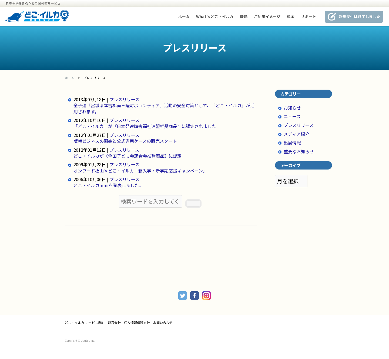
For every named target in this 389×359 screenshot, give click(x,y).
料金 (290, 16)
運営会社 (114, 322)
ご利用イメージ (267, 16)
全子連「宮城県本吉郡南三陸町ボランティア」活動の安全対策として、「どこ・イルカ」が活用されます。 (163, 108)
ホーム (184, 16)
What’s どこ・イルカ (214, 16)
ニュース (292, 116)
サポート (308, 16)
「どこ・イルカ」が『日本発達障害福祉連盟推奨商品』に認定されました (144, 126)
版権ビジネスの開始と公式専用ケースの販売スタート (125, 141)
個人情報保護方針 (137, 322)
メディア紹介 (296, 134)
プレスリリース (124, 99)
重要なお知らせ (299, 151)
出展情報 (292, 142)
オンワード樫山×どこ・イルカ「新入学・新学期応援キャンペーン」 (140, 170)
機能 (243, 16)
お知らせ (292, 107)
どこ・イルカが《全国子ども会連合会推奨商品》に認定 (127, 156)
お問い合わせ (163, 322)
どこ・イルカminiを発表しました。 (108, 185)
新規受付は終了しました (359, 16)
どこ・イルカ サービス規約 (85, 322)
